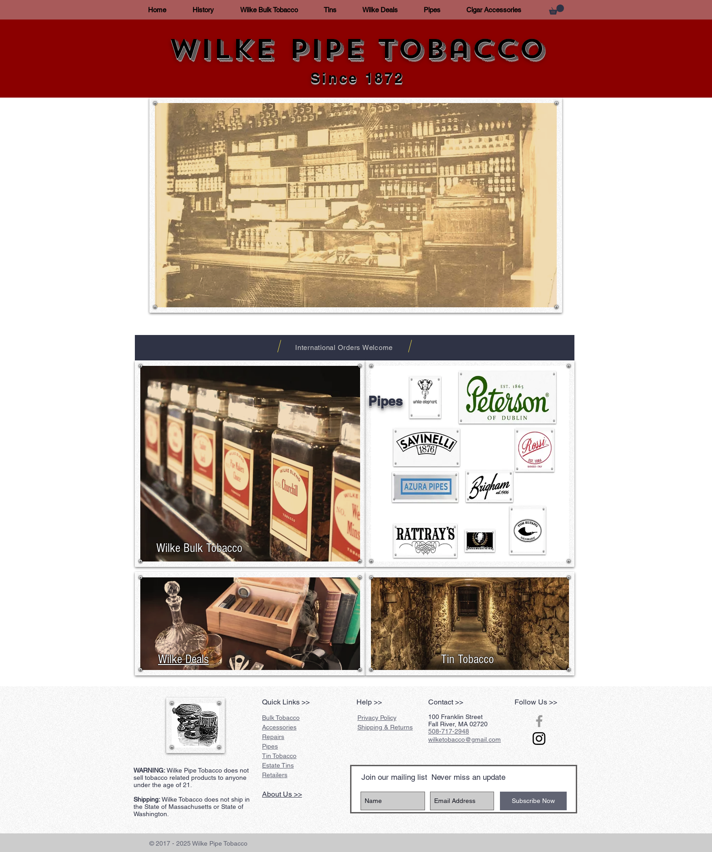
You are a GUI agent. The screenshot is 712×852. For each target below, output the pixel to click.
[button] (556, 10)
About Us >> (282, 794)
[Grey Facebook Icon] (539, 721)
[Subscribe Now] (533, 801)
